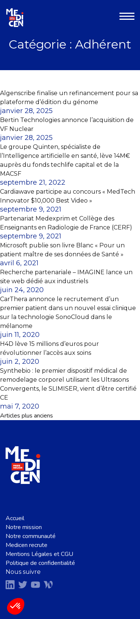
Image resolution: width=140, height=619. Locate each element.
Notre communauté (31, 536)
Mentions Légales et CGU (39, 554)
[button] (16, 606)
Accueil (15, 518)
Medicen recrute (26, 545)
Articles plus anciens (26, 416)
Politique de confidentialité (40, 563)
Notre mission (24, 527)
